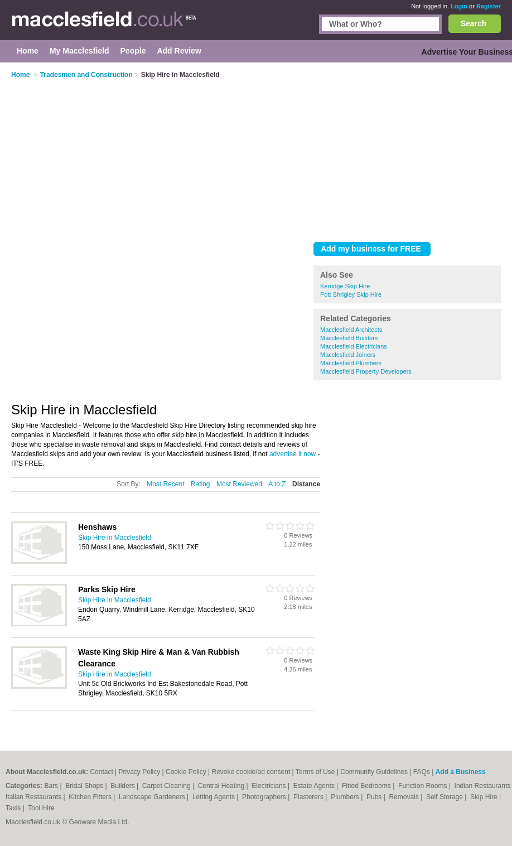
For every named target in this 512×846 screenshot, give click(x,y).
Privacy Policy (140, 772)
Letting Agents (214, 797)
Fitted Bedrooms (367, 786)
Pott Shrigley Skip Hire (350, 294)
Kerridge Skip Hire (345, 286)
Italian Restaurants (34, 797)
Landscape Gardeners (153, 797)
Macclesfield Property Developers (366, 371)
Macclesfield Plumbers (350, 363)
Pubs (375, 797)
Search (474, 23)
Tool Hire (41, 808)
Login (459, 6)
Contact (101, 772)
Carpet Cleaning (167, 786)
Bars (52, 786)
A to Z (277, 484)
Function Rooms (423, 786)
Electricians (270, 786)
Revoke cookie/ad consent (251, 772)
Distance (306, 484)
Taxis (14, 808)
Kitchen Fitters (91, 797)
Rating (200, 484)
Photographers (265, 797)
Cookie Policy (186, 772)
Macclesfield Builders (349, 338)
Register (488, 6)
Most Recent (165, 484)
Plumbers (346, 797)
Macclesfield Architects (351, 329)
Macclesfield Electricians (353, 346)
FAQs (421, 772)
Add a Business (461, 772)
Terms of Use (315, 772)
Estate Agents (314, 786)
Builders (123, 786)
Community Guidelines (374, 772)
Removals (405, 797)
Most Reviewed (239, 484)
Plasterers (309, 797)
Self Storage (445, 797)
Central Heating (222, 786)
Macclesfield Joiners (347, 354)
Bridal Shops (85, 786)
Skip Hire (484, 797)
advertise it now (292, 454)
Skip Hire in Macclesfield (114, 538)
